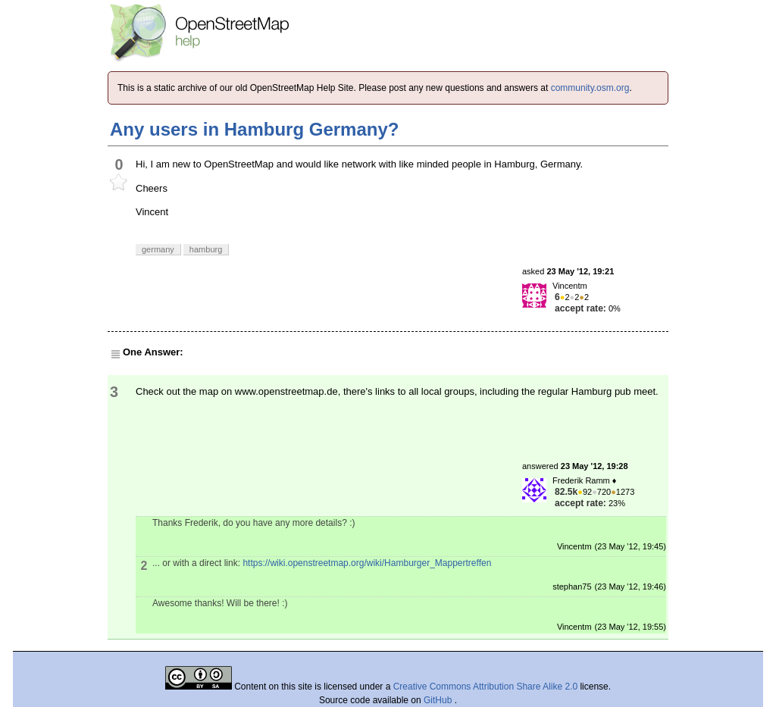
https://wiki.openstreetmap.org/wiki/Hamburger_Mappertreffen (366, 563)
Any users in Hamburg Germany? (254, 129)
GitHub (439, 700)
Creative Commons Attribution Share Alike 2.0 (485, 686)
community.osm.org (590, 88)
